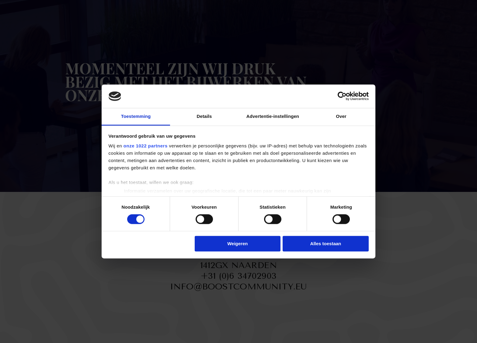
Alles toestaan (325, 243)
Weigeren (237, 243)
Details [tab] (204, 116)
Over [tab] (341, 116)
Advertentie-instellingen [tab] (272, 116)
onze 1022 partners (146, 145)
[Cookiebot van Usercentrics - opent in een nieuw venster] (342, 96)
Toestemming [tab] (136, 116)
